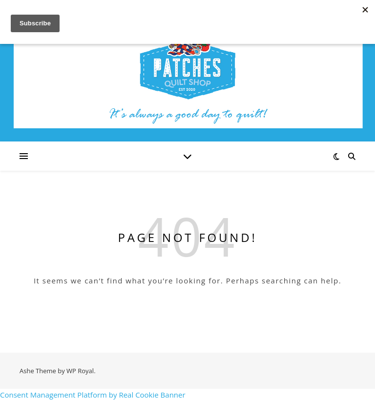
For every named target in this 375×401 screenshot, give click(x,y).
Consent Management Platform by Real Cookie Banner (93, 395)
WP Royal (80, 370)
